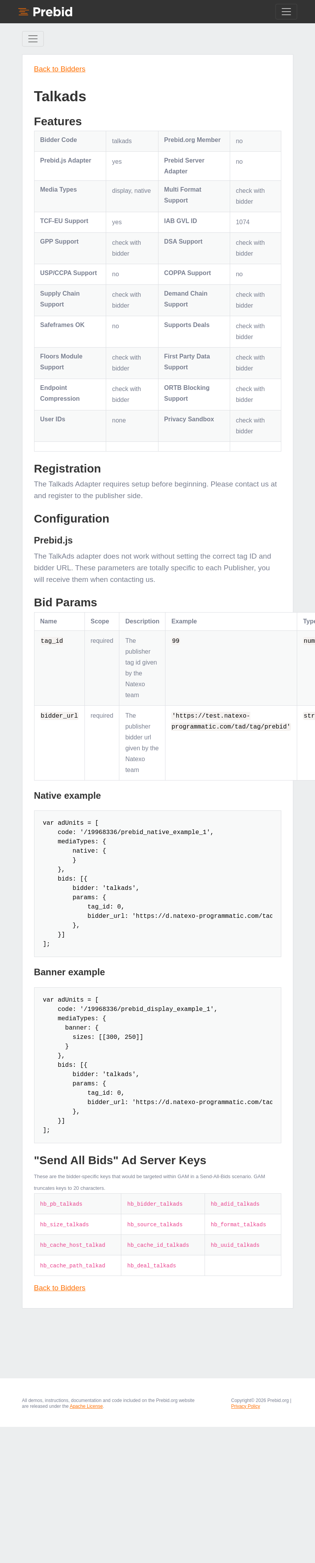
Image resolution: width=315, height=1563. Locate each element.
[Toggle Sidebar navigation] (33, 39)
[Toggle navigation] (286, 11)
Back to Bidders (60, 69)
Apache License (86, 1406)
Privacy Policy (245, 1406)
